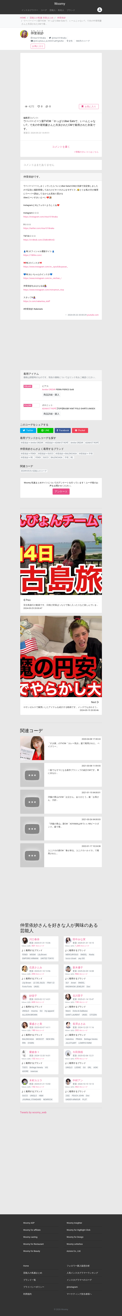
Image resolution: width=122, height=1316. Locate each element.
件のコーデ (38, 946)
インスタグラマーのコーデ (79, 1280)
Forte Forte (27, 987)
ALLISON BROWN (29, 1015)
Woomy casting (30, 1237)
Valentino (70, 1039)
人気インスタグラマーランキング (82, 1273)
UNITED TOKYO (47, 958)
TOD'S (24, 1067)
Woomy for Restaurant (33, 1244)
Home (26, 1266)
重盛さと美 (35, 1023)
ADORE (25, 1071)
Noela (91, 954)
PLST (84, 1099)
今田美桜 (78, 1052)
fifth (24, 1043)
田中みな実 (79, 939)
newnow (34, 1071)
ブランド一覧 (29, 1280)
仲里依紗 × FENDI (28, 453)
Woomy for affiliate (32, 1230)
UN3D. (36, 987)
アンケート (61, 491)
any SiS (81, 958)
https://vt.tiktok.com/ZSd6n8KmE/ (39, 240)
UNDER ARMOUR (73, 1099)
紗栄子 (33, 995)
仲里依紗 (61, 17)
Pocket (80, 430)
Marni (68, 1011)
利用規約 (27, 1294)
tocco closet (71, 958)
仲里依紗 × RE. (27, 457)
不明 (66, 457)
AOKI (96, 1067)
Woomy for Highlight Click (78, 1230)
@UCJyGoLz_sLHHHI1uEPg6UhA (48, 41)
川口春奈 (34, 939)
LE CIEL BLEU (39, 983)
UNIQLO (25, 1011)
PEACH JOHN (78, 1096)
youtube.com (93, 315)
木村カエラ (35, 1080)
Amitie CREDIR (48, 389)
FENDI (38, 457)
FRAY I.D (50, 983)
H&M (41, 1096)
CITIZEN (93, 1015)
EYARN (31, 1043)
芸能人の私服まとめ (32, 1273)
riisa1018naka (39, 38)
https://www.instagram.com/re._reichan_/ (42, 278)
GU (41, 1011)
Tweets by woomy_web (33, 1112)
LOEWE (78, 1067)
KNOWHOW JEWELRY (75, 987)
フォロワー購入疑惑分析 (78, 1266)
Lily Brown (42, 954)
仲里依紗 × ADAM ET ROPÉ (56, 443)
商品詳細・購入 (51, 394)
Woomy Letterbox (75, 1244)
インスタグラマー (29, 10)
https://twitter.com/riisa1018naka (38, 228)
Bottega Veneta (90, 1039)
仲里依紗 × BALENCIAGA (66, 453)
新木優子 (78, 967)
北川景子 (78, 995)
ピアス (45, 386)
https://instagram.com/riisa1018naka (40, 217)
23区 (68, 1096)
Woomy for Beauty (31, 1251)
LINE (45, 430)
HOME (23, 17)
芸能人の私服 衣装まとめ (41, 17)
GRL (89, 1067)
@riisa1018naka (59, 38)
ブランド (71, 10)
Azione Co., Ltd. (74, 1251)
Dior (88, 987)
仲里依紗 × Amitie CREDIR (32, 443)
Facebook (63, 430)
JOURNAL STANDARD (31, 1099)
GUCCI (46, 457)
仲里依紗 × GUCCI (45, 453)
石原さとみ (35, 967)
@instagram (72, 1287)
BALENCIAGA (56, 457)
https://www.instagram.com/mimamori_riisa (43, 290)
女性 (70, 41)
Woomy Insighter (74, 1223)
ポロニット (47, 405)
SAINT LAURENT (73, 1015)
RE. (72, 457)
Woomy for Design (75, 1237)
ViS (46, 1067)
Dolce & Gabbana (80, 1011)
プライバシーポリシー (33, 1287)
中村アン (78, 1080)
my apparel (49, 1011)
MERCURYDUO (72, 954)
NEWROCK (47, 1099)
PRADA (79, 1039)
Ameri (73, 983)
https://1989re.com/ (32, 255)
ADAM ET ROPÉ (49, 408)
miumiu (34, 1011)
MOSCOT (40, 1039)
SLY (67, 983)
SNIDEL (83, 954)
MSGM (33, 954)
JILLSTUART (71, 1043)
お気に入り (37, 46)
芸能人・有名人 (57, 10)
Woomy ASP (29, 1223)
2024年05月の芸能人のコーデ (33, 471)
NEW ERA (50, 1039)
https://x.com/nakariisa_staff (36, 301)
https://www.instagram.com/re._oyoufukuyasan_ (45, 266)
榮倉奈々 (34, 1052)
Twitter (28, 430)
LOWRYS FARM (85, 1043)
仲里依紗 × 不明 (85, 453)
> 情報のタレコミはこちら (86, 152)
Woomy (59, 4)
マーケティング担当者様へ (79, 1294)
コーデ (44, 10)
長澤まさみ (79, 1023)
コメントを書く (61, 146)
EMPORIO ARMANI (30, 958)
